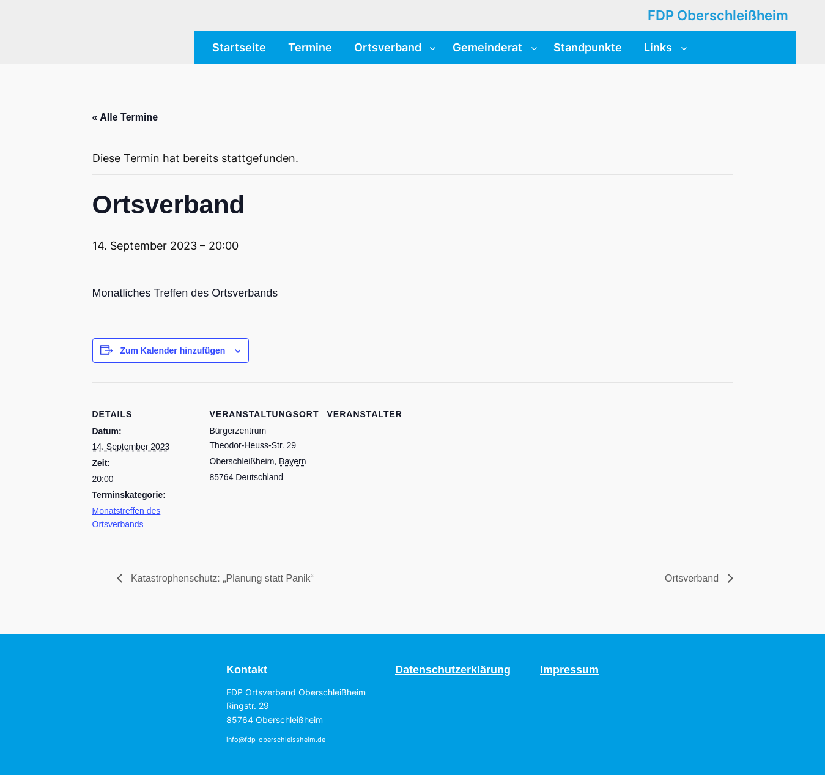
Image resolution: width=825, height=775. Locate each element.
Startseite (239, 47)
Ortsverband (693, 578)
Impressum (569, 670)
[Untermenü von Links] (684, 47)
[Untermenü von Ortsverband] (432, 47)
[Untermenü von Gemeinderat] (534, 47)
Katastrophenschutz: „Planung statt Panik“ (221, 578)
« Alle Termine (125, 117)
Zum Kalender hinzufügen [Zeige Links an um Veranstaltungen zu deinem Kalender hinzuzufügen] (172, 350)
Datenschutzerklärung (453, 670)
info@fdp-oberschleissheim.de (275, 740)
